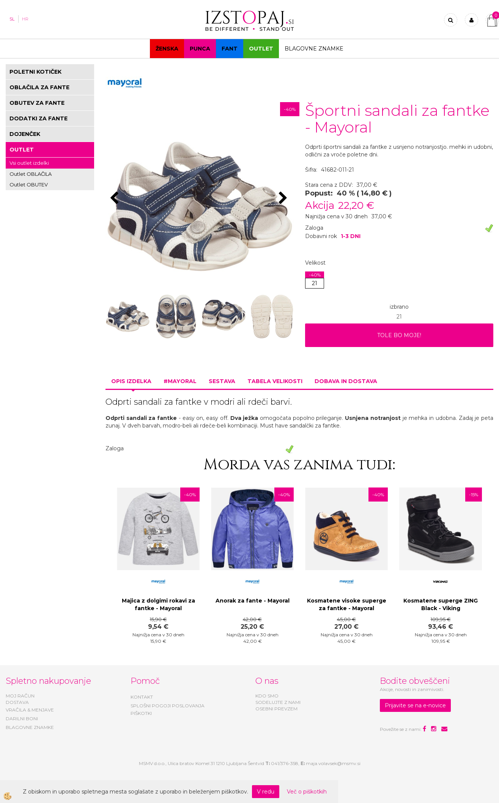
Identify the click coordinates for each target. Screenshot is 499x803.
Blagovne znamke (314, 48)
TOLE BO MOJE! (399, 335)
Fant (230, 48)
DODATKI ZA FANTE (38, 118)
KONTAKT (142, 697)
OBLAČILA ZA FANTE (39, 87)
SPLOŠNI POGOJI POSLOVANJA (168, 705)
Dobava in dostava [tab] (346, 381)
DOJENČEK (24, 134)
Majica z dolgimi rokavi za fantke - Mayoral (158, 604)
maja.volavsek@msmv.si (333, 763)
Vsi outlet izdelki (29, 163)
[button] (284, 198)
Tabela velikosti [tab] (274, 381)
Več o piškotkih (307, 791)
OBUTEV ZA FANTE (37, 102)
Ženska (167, 48)
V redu (265, 791)
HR (25, 19)
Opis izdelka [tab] (131, 381)
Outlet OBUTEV (28, 184)
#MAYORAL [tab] (180, 381)
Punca (200, 48)
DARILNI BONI (22, 718)
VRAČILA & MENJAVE (30, 710)
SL (11, 19)
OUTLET (261, 48)
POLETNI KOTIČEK (35, 71)
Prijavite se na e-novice (415, 705)
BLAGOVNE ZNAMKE (30, 727)
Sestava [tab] (222, 381)
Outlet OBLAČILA (30, 174)
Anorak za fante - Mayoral (253, 600)
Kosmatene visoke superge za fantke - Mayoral (346, 604)
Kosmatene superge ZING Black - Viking (440, 604)
